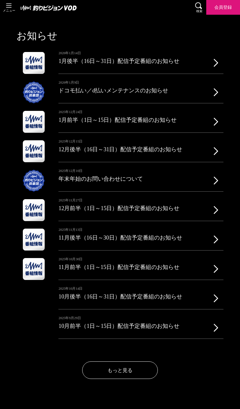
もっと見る (120, 370)
